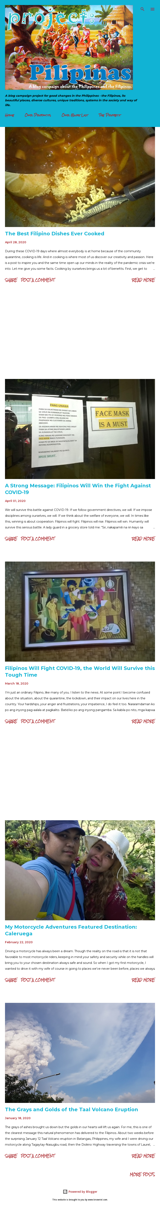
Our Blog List (75, 115)
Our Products (38, 115)
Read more (143, 280)
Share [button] (11, 280)
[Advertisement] (80, 332)
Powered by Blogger (80, 1192)
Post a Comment (38, 280)
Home (9, 115)
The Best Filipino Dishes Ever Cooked (54, 234)
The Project (110, 115)
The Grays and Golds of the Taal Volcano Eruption (71, 1109)
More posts (142, 1174)
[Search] (142, 7)
